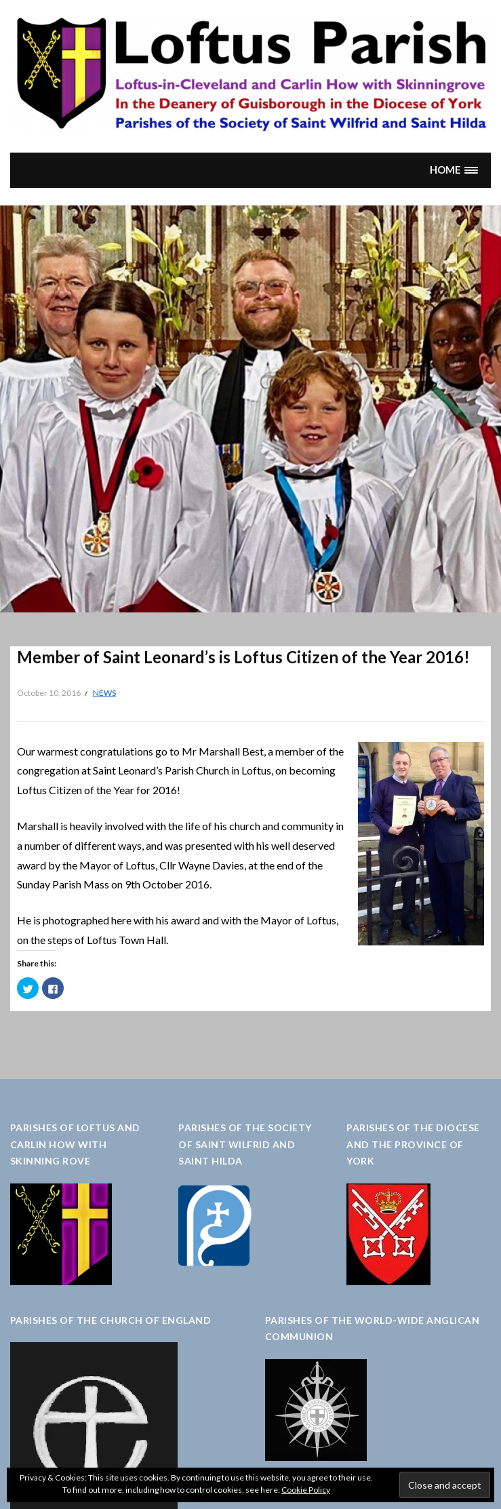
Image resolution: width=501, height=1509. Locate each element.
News (104, 693)
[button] (453, 169)
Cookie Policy (305, 1490)
